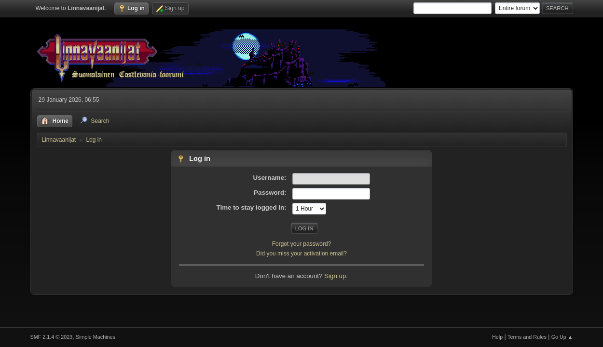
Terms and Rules (527, 337)
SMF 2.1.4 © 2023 (51, 337)
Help (497, 337)
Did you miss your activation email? (301, 253)
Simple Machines (95, 337)
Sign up (335, 276)
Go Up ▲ (562, 337)
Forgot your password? (301, 243)
